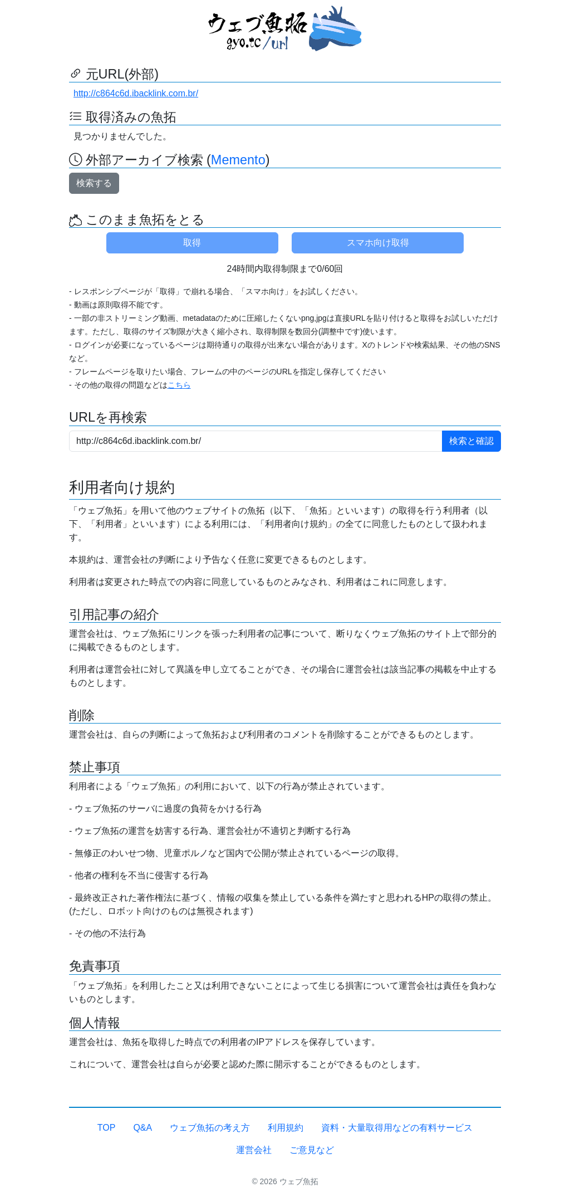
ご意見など (311, 1150)
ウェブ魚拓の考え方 (210, 1127)
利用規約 (285, 1127)
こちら (179, 384)
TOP (106, 1127)
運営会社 (254, 1150)
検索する (94, 183)
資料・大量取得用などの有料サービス (397, 1127)
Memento (238, 160)
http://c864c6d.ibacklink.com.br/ (135, 93)
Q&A (142, 1127)
